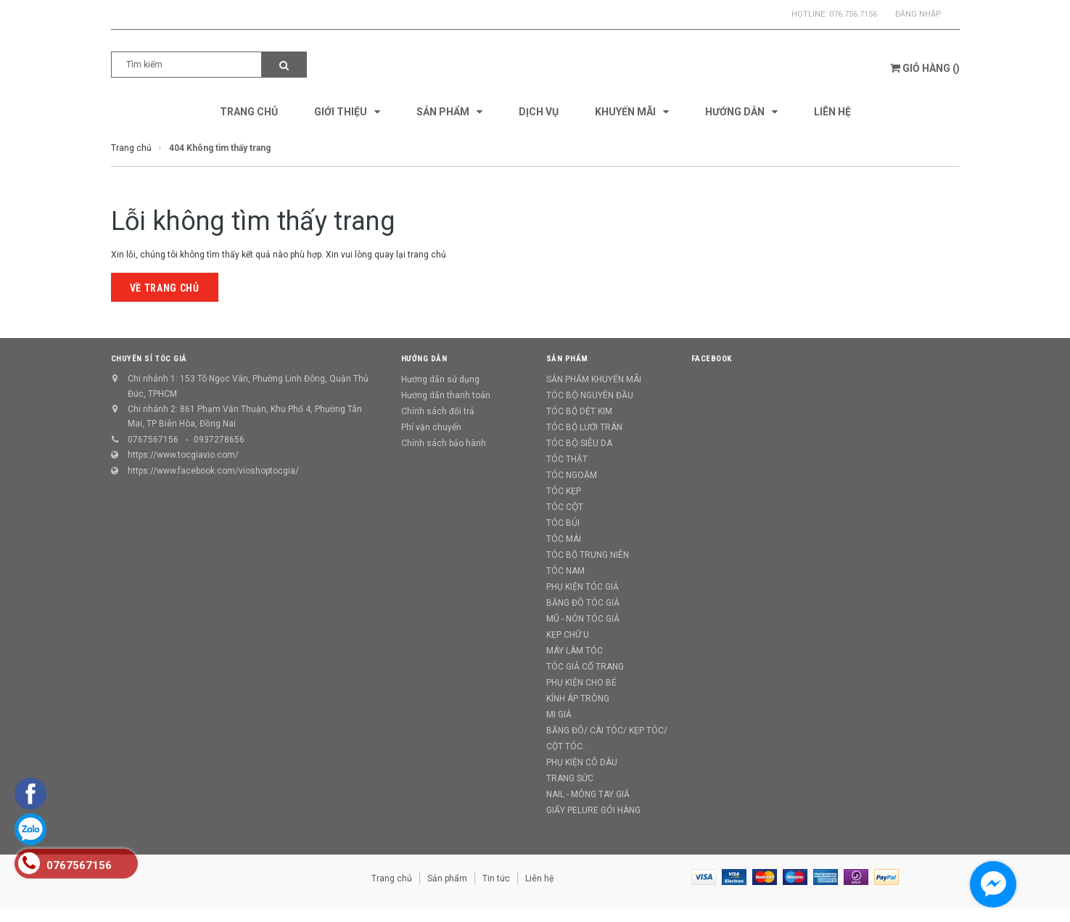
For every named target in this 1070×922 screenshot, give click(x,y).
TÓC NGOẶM (571, 475)
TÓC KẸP (563, 491)
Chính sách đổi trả (437, 411)
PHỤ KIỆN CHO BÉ (581, 683)
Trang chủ (391, 878)
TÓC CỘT (564, 507)
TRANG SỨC (569, 778)
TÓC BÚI (563, 523)
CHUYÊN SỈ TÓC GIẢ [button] (149, 358)
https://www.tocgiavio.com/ (183, 455)
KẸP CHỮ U (567, 635)
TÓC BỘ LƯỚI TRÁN (584, 427)
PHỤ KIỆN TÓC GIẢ (582, 587)
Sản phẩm (447, 878)
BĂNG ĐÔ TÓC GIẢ (583, 603)
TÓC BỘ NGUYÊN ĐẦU (589, 395)
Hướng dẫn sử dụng (440, 379)
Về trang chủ (164, 288)
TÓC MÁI (563, 539)
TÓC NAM (565, 571)
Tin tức (496, 878)
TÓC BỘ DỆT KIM (579, 411)
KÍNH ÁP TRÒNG (577, 698)
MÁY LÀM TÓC (574, 651)
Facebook (711, 358)
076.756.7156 (853, 14)
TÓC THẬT (567, 459)
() (925, 68)
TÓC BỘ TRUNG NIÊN (587, 555)
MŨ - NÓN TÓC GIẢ (583, 619)
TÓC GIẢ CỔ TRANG (585, 667)
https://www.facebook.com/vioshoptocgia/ (213, 471)
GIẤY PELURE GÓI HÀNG (593, 810)
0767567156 (153, 440)
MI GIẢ (559, 714)
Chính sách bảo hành (443, 443)
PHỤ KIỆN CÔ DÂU (581, 762)
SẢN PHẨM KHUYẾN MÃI (593, 379)
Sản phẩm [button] (567, 358)
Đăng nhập (918, 14)
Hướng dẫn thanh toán (445, 395)
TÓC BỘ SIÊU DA (579, 443)
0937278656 (219, 440)
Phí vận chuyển (431, 427)
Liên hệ (539, 878)
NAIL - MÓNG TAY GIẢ (588, 794)
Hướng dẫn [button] (424, 358)
